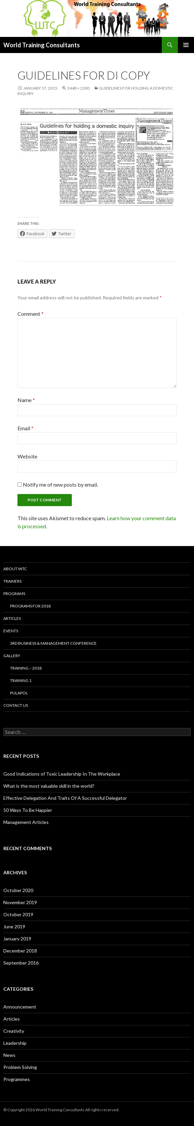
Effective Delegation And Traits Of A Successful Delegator (65, 798)
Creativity (13, 1031)
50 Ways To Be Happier (27, 810)
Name (26, 400)
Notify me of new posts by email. (60, 484)
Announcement (19, 1007)
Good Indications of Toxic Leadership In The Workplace (61, 774)
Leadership (15, 1043)
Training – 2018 (26, 668)
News (9, 1055)
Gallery (11, 655)
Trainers (12, 581)
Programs (14, 593)
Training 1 (21, 680)
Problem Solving (20, 1067)
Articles (12, 618)
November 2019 (20, 902)
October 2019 (18, 914)
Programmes (16, 1079)
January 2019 (17, 938)
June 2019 (14, 926)
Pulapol (19, 692)
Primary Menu (186, 45)
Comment (30, 313)
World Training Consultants (41, 45)
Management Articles (26, 822)
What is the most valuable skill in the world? (48, 786)
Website (27, 456)
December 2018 (20, 950)
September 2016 (21, 963)
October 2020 (18, 890)
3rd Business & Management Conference (53, 643)
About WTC (15, 568)
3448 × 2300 (78, 88)
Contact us (15, 705)
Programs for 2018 (30, 605)
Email (25, 428)
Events (10, 630)
